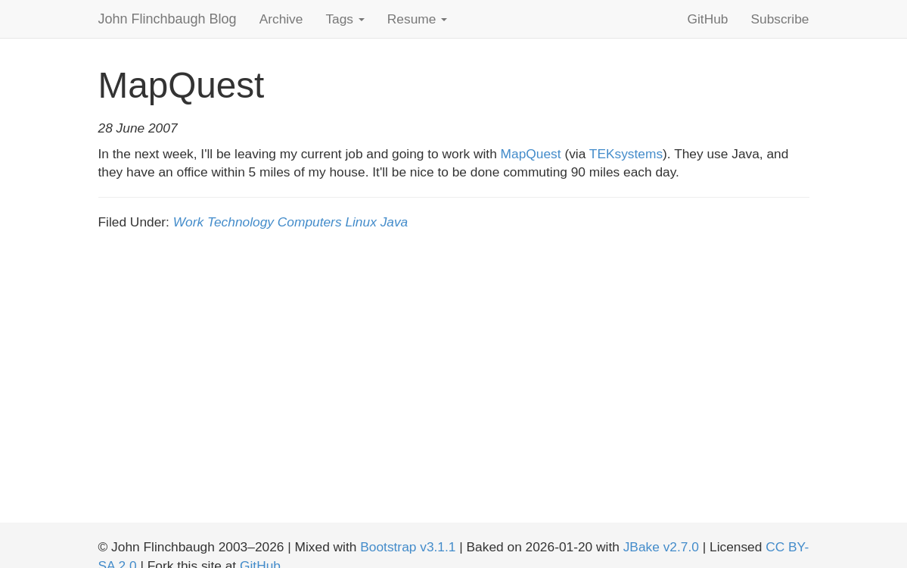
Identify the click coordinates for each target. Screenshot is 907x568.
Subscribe (779, 19)
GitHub (708, 19)
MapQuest (531, 153)
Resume (417, 19)
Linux (360, 221)
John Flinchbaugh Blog (167, 19)
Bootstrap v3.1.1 (407, 546)
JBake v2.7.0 (661, 546)
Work (188, 221)
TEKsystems (626, 153)
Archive (281, 19)
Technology (240, 221)
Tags (344, 19)
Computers (310, 221)
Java (394, 221)
